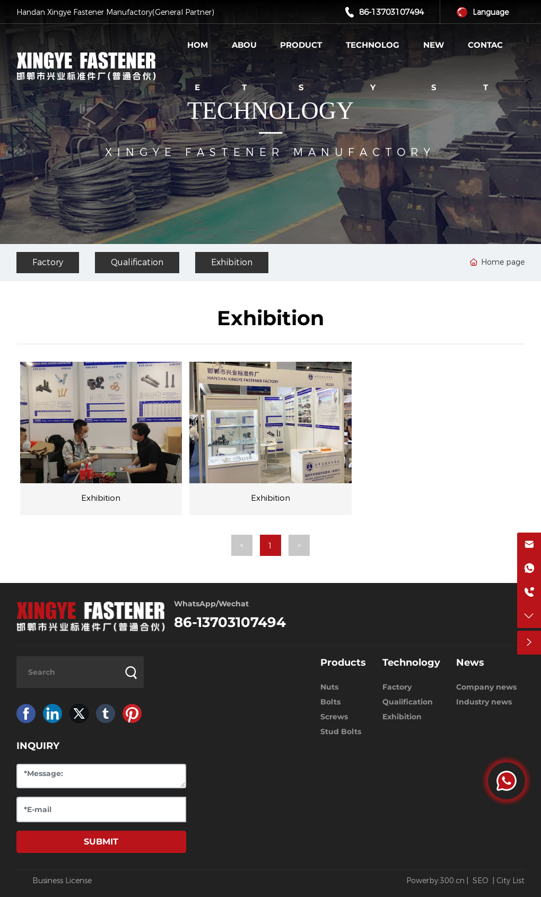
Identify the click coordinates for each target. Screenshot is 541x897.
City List (510, 880)
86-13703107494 (391, 12)
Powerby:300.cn (435, 880)
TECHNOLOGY (270, 110)
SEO (480, 880)
